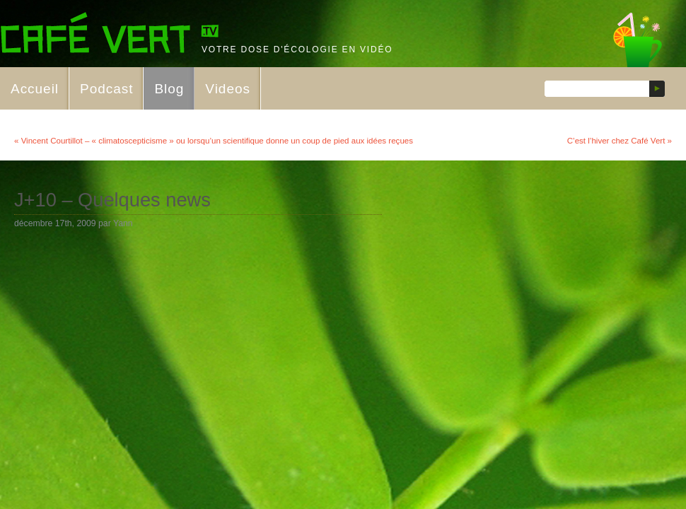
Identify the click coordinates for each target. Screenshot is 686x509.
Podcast (106, 88)
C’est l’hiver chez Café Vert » (619, 140)
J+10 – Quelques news (112, 200)
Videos (227, 88)
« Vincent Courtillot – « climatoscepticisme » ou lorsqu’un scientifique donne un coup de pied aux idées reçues (213, 140)
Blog (169, 88)
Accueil (35, 88)
